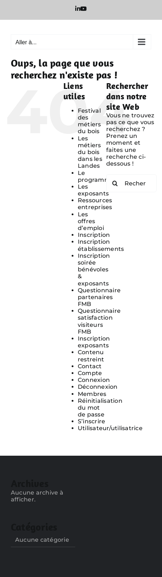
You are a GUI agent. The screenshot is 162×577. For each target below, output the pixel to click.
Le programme (96, 176)
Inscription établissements (101, 245)
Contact (90, 366)
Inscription (94, 234)
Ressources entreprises (95, 204)
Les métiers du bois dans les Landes (90, 152)
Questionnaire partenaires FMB (99, 297)
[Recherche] (115, 183)
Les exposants (93, 190)
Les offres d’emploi (91, 221)
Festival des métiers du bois (89, 121)
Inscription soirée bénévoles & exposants (94, 269)
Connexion (94, 380)
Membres (92, 394)
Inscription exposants (94, 342)
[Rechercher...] (131, 183)
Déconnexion (98, 386)
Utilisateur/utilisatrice (110, 428)
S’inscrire (91, 421)
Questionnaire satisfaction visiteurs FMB (99, 321)
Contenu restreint (91, 355)
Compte (90, 373)
